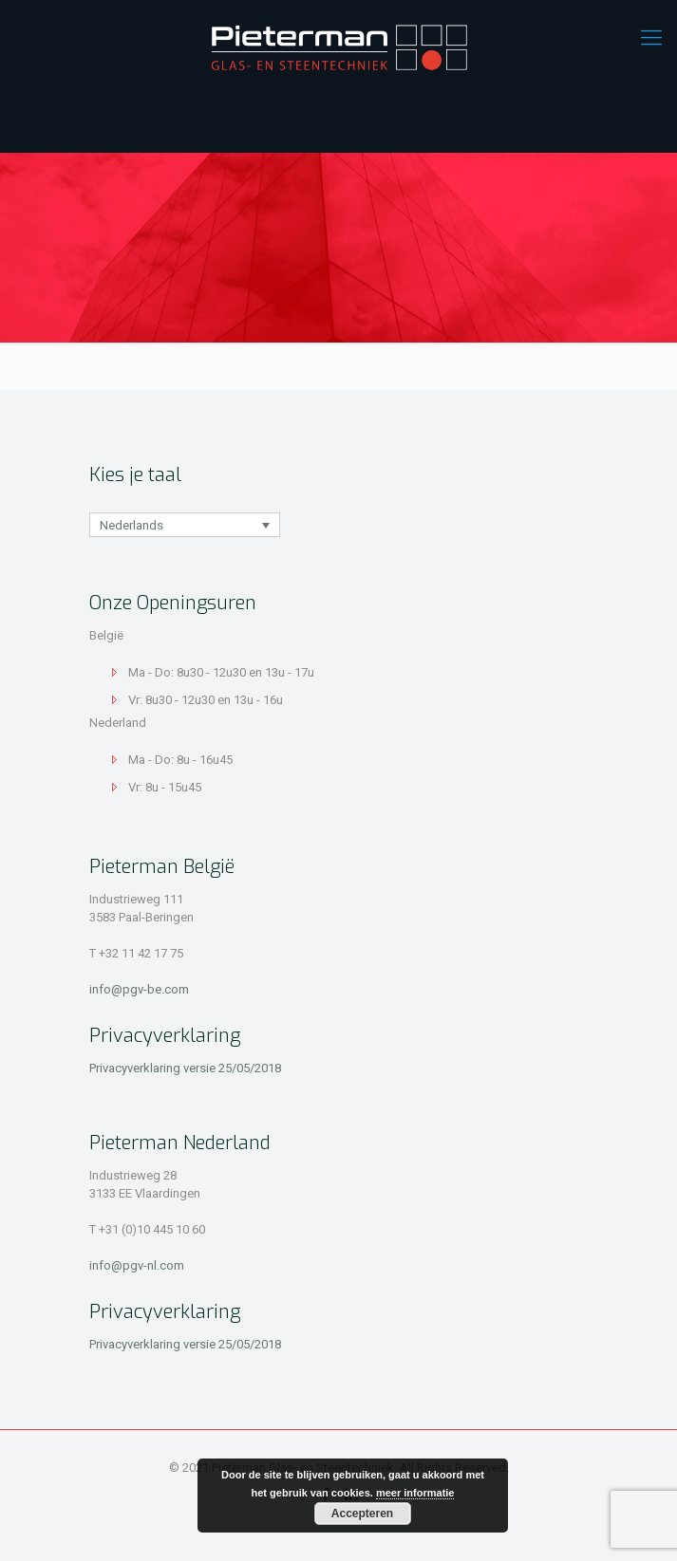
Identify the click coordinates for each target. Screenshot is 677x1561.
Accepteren (362, 1513)
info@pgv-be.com (139, 989)
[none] (185, 524)
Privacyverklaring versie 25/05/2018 (185, 1068)
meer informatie (415, 1492)
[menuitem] (185, 524)
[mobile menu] (651, 38)
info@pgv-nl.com (136, 1265)
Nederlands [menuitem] (131, 525)
